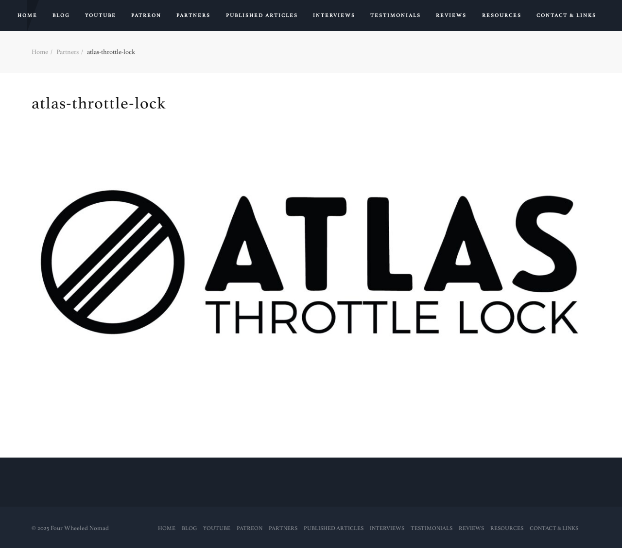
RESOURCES (501, 15)
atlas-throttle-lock (99, 103)
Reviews (451, 15)
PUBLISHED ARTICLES (262, 15)
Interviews (334, 15)
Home (27, 15)
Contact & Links (566, 15)
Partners (193, 15)
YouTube (100, 15)
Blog (61, 15)
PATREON (146, 15)
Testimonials (395, 15)
